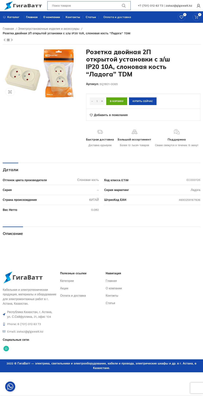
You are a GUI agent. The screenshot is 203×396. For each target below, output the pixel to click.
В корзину (117, 107)
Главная (9, 35)
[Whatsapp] (10, 386)
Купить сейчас (143, 107)
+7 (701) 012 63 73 (150, 8)
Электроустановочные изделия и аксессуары (49, 35)
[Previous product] (4, 46)
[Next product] (12, 46)
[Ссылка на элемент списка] (29, 320)
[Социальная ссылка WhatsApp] (6, 355)
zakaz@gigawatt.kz (179, 8)
